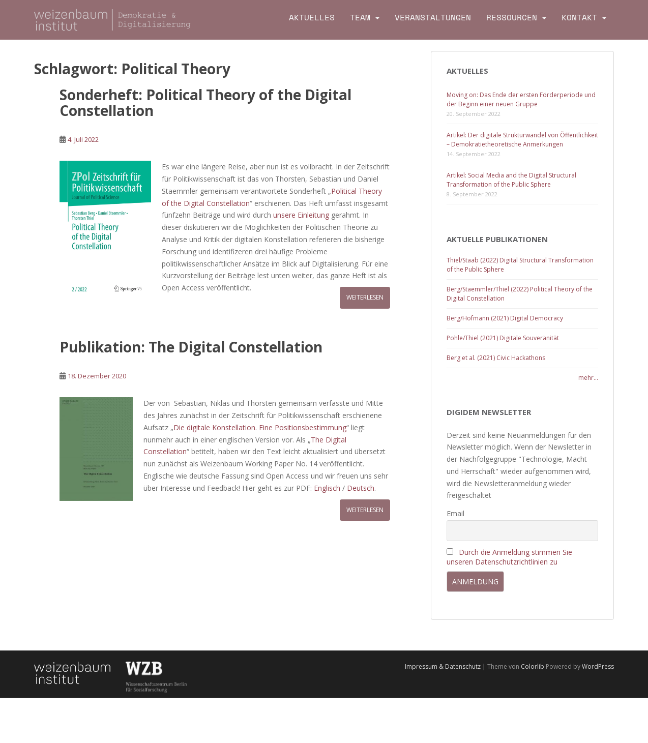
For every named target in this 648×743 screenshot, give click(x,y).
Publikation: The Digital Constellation (191, 346)
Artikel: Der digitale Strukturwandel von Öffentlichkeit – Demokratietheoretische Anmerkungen (522, 139)
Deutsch (360, 488)
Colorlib (532, 666)
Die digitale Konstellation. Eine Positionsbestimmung (259, 427)
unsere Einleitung (302, 215)
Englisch (327, 488)
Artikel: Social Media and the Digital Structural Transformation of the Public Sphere (511, 180)
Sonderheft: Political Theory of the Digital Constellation (205, 102)
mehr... (588, 377)
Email (455, 513)
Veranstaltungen (433, 17)
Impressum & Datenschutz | (446, 666)
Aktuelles (312, 17)
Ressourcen (511, 17)
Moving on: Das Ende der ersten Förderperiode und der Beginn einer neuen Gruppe (521, 99)
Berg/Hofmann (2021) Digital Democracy (505, 318)
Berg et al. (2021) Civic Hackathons (496, 357)
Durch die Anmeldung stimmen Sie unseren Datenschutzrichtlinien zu (509, 557)
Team (360, 17)
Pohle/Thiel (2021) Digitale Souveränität (503, 338)
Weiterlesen (365, 297)
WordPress (598, 666)
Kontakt (579, 17)
